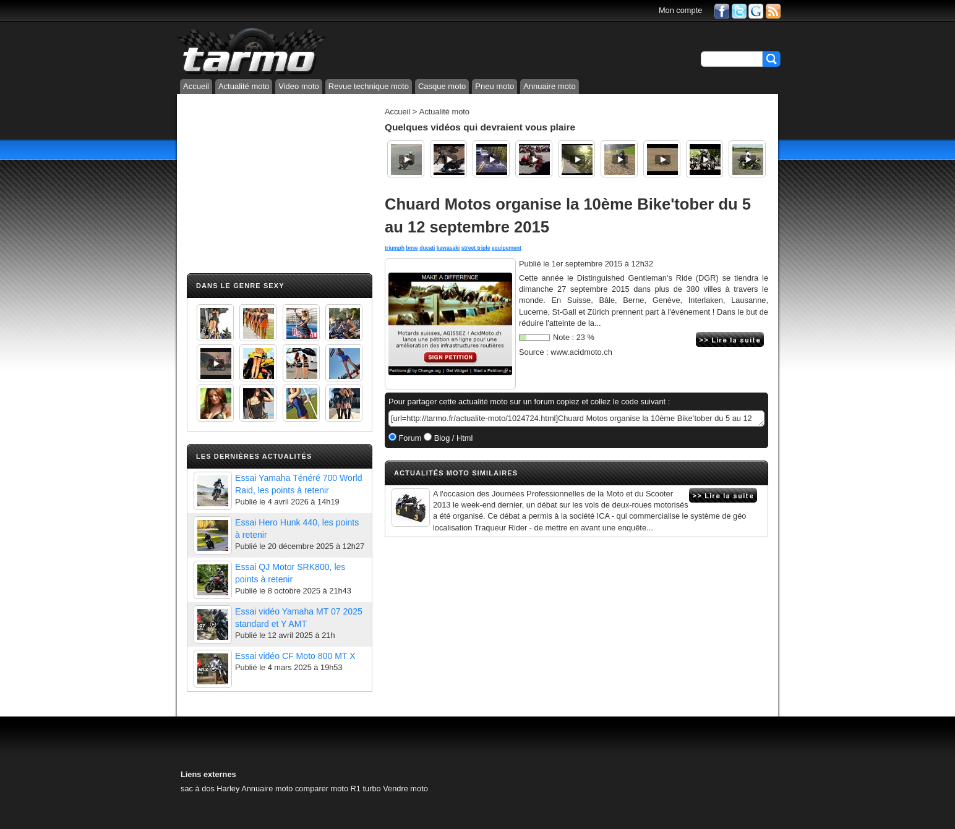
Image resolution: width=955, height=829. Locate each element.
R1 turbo (366, 788)
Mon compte (680, 10)
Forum (409, 438)
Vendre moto (405, 788)
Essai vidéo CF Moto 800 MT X (295, 656)
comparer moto (321, 788)
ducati (427, 248)
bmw (412, 248)
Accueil (196, 86)
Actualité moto (243, 86)
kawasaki (448, 248)
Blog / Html (452, 438)
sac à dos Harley (210, 788)
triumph (395, 248)
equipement (506, 248)
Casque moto (442, 86)
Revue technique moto (368, 86)
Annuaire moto (549, 86)
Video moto (298, 86)
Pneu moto (494, 86)
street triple (475, 248)
